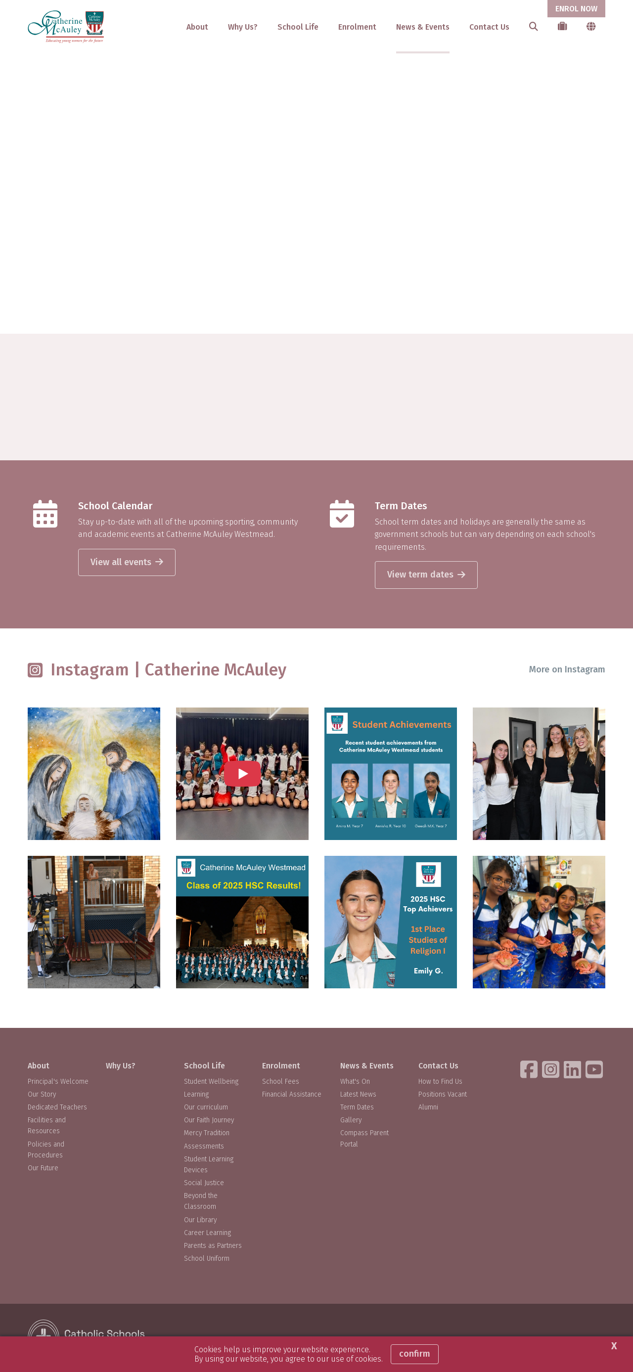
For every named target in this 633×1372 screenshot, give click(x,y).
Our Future (43, 1168)
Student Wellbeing (211, 1081)
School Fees (280, 1081)
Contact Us (489, 27)
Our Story (42, 1094)
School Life (297, 27)
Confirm (414, 1353)
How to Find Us (440, 1081)
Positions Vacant (442, 1094)
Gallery (351, 1120)
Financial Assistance (291, 1094)
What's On (355, 1081)
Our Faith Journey (209, 1120)
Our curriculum (206, 1107)
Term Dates (401, 506)
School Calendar (115, 506)
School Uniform (206, 1258)
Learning (196, 1094)
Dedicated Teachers (57, 1107)
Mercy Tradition (206, 1133)
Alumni (428, 1107)
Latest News (358, 1094)
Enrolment (357, 27)
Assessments (204, 1146)
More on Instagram (567, 669)
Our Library (200, 1220)
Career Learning (207, 1233)
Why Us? (243, 27)
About (197, 27)
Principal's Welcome (58, 1081)
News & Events (423, 27)
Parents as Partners (213, 1245)
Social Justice (204, 1183)
